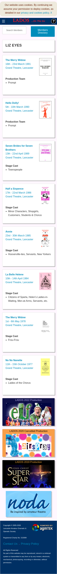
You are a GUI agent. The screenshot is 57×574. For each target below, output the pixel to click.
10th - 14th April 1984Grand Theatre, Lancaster (19, 278)
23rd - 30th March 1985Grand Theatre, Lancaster (19, 235)
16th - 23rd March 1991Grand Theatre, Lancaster (19, 64)
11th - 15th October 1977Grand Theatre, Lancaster (19, 364)
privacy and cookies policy (35, 12)
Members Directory (43, 31)
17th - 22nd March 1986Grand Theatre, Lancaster (19, 192)
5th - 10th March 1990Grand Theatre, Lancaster (19, 107)
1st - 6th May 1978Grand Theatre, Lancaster (19, 321)
